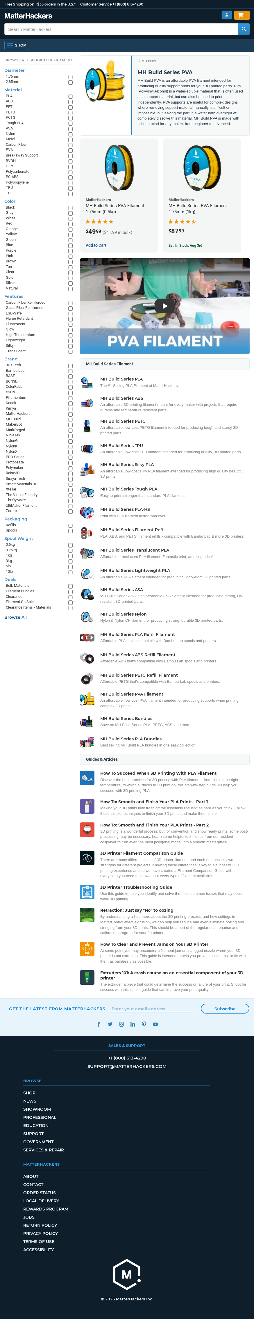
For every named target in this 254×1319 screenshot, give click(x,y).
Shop (29, 1093)
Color (9, 201)
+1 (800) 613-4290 (127, 4)
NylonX (11, 451)
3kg (9, 561)
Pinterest (144, 1024)
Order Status (39, 1192)
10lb (9, 571)
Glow (10, 329)
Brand (11, 359)
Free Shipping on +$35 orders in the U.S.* (40, 4)
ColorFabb (14, 386)
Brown (11, 261)
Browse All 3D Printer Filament (38, 60)
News (29, 1101)
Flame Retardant (19, 318)
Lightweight (15, 340)
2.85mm (12, 81)
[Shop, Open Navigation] (16, 45)
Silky (10, 345)
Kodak (11, 403)
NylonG (12, 440)
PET (9, 106)
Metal (10, 139)
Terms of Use (38, 1241)
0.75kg (11, 550)
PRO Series (15, 457)
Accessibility (38, 1249)
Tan (9, 266)
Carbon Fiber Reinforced (25, 302)
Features (13, 296)
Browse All (15, 617)
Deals (10, 579)
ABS (9, 101)
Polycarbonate (17, 171)
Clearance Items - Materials (28, 607)
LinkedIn (133, 1024)
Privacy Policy (40, 1233)
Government (38, 1141)
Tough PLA (15, 123)
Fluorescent (15, 324)
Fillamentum (16, 397)
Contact (33, 1184)
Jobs (29, 1217)
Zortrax (11, 511)
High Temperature (20, 335)
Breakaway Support (22, 155)
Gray (9, 212)
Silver (10, 282)
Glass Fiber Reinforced (24, 307)
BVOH (11, 161)
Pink (9, 256)
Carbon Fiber (16, 144)
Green (11, 239)
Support (33, 1133)
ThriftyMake (16, 500)
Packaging (15, 519)
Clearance (14, 596)
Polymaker (14, 467)
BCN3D (12, 381)
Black (10, 207)
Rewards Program (45, 1209)
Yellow (11, 234)
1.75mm (12, 76)
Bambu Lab (15, 370)
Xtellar (11, 489)
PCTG (10, 117)
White (10, 218)
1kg (9, 555)
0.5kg (10, 544)
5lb (8, 566)
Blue (9, 245)
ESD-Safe (14, 313)
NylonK (11, 446)
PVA (9, 149)
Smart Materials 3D (21, 484)
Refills (11, 525)
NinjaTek (13, 435)
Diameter (14, 70)
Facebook (99, 1024)
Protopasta (15, 462)
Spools (11, 530)
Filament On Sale (20, 602)
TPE (9, 193)
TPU (9, 187)
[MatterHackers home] (127, 1275)
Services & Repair (43, 1150)
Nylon (10, 133)
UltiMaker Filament (21, 505)
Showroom (37, 1109)
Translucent (16, 351)
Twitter (110, 1024)
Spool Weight (18, 538)
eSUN (10, 392)
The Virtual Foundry (21, 495)
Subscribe (225, 1009)
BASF (10, 376)
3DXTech (13, 365)
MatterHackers (18, 413)
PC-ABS (12, 177)
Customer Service (96, 4)
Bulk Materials (17, 585)
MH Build (149, 61)
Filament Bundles (20, 591)
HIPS (10, 166)
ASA (9, 128)
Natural (12, 288)
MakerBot (14, 424)
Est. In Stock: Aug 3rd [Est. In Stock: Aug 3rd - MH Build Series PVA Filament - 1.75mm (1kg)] (185, 245)
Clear (10, 272)
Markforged (15, 430)
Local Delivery (41, 1201)
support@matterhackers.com (127, 1066)
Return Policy (40, 1225)
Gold (9, 277)
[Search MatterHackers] (244, 29)
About (30, 1176)
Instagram (121, 1024)
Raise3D (13, 473)
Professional (39, 1117)
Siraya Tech (15, 478)
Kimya (11, 408)
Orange (12, 229)
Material (13, 90)
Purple (11, 250)
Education (36, 1125)
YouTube (155, 1024)
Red (9, 223)
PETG (10, 112)
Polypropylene (17, 182)
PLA (9, 96)
